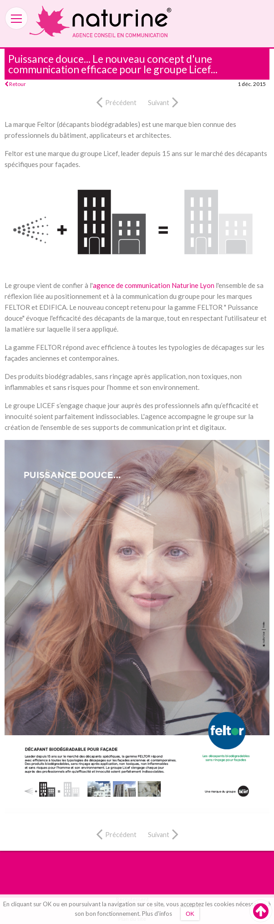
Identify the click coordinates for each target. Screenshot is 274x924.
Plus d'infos (157, 913)
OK (190, 913)
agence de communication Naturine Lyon (153, 285)
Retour (15, 84)
